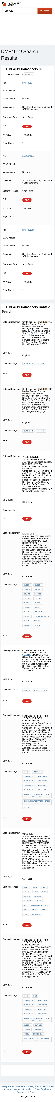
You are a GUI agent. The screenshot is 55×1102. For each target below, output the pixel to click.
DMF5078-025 (28, 776)
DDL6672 (27, 594)
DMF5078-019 (28, 785)
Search (44, 11)
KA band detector (42, 616)
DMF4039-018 (42, 785)
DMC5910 (27, 598)
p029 (25, 914)
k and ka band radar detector (36, 905)
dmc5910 (27, 808)
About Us (34, 1092)
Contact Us (22, 1092)
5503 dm (27, 896)
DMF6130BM (36, 914)
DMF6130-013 (37, 1034)
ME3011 (37, 625)
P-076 (45, 690)
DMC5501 (27, 585)
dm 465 (38, 901)
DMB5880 (38, 598)
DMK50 (26, 621)
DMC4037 (38, 589)
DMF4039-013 (28, 1009)
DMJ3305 (27, 625)
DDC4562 (37, 594)
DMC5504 (38, 585)
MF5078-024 (37, 772)
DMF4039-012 (42, 1005)
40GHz (26, 772)
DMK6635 (37, 607)
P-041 (36, 690)
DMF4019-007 (28, 431)
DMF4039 (27, 1029)
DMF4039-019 (28, 790)
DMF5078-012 (42, 790)
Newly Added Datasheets (13, 1086)
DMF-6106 (38, 1025)
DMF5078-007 (28, 1014)
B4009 (26, 887)
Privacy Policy (34, 1086)
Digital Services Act (44, 1089)
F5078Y (43, 887)
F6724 (34, 887)
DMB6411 (27, 603)
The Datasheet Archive (11, 4)
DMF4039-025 (28, 781)
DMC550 (44, 909)
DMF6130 (27, 589)
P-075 (44, 892)
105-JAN (26, 892)
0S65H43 (26, 655)
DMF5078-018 (42, 781)
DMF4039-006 (42, 1014)
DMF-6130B (28, 901)
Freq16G (31, 333)
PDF (27, 126)
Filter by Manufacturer (14, 74)
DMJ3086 (27, 607)
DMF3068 (36, 621)
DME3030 (38, 612)
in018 (35, 996)
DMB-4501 (27, 612)
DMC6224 (38, 603)
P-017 (36, 892)
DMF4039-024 (42, 776)
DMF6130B (38, 896)
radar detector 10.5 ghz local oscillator (37, 795)
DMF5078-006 (42, 1009)
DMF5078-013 (28, 1005)
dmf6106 (38, 1029)
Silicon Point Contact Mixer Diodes (37, 802)
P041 (25, 909)
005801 (34, 909)
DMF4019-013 (28, 364)
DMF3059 (27, 616)
